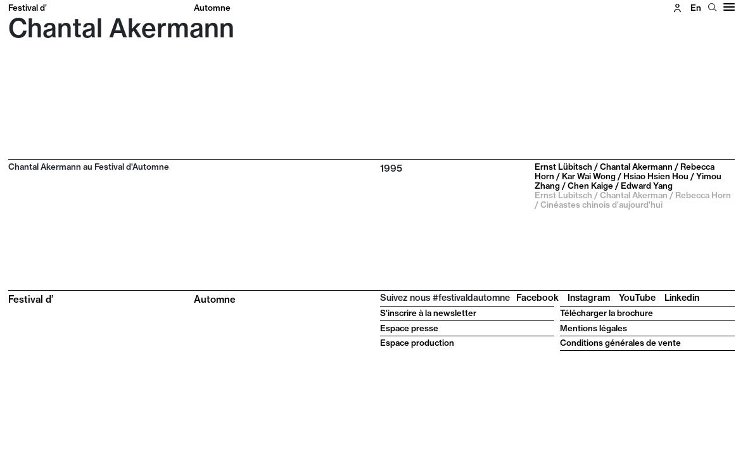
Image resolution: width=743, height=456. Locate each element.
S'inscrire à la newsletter (428, 313)
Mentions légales (593, 328)
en (695, 8)
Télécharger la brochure (606, 313)
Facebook (537, 297)
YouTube (637, 297)
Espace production (417, 343)
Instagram (589, 297)
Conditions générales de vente (620, 343)
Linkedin (681, 297)
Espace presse (409, 328)
